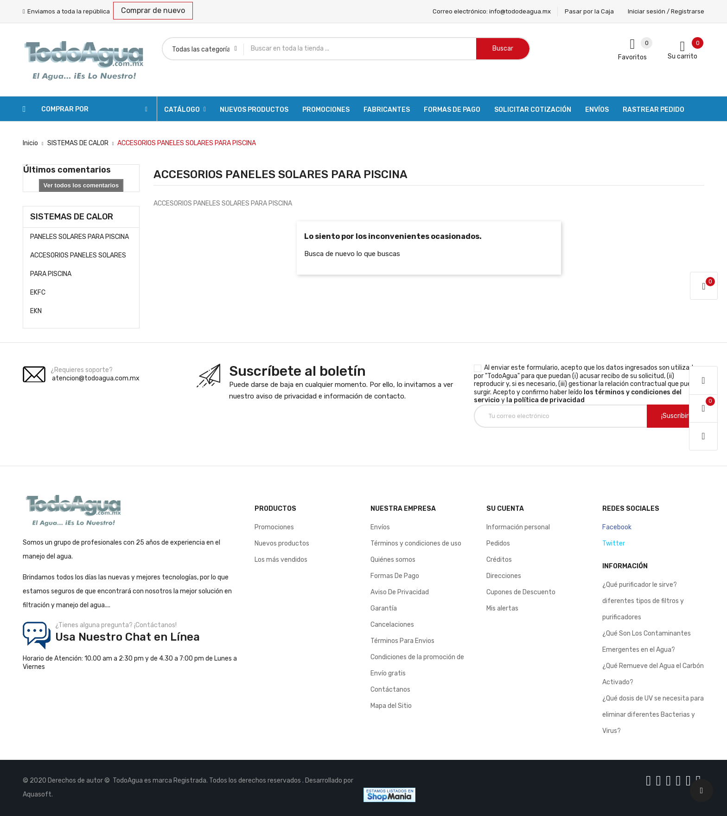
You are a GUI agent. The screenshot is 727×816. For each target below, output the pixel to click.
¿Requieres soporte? (82, 370)
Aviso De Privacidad (399, 592)
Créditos (499, 560)
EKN (36, 311)
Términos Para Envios (402, 641)
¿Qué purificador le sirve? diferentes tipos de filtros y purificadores (643, 601)
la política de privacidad (545, 400)
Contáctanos (390, 690)
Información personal (518, 527)
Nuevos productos (282, 543)
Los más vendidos (281, 560)
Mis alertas (502, 608)
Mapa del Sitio (391, 706)
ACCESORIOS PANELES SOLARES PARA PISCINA (78, 264)
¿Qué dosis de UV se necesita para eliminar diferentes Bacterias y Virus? (653, 714)
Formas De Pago (394, 576)
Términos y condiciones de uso (415, 543)
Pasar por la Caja (589, 11)
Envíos (380, 527)
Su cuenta (505, 509)
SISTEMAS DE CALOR (71, 217)
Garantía (383, 608)
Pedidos (498, 543)
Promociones (274, 527)
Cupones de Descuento (520, 592)
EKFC (37, 292)
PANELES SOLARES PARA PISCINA (79, 237)
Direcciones (503, 576)
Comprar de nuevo (153, 10)
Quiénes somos (392, 560)
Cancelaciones (392, 625)
